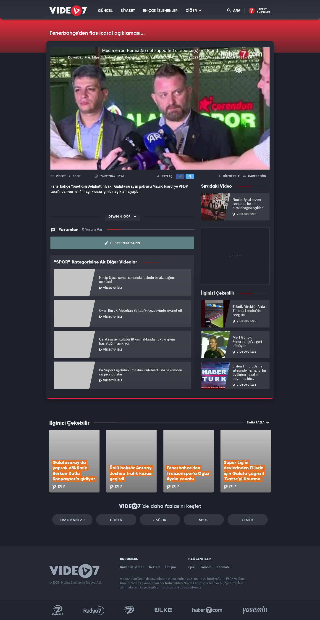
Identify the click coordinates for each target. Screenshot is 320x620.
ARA (233, 10)
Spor (204, 520)
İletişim (170, 567)
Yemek (248, 520)
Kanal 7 (57, 610)
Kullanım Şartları (132, 567)
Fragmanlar (72, 520)
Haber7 (207, 610)
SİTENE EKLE (229, 176)
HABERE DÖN (254, 176)
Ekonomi (205, 567)
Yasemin (255, 610)
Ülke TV (163, 610)
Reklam (154, 567)
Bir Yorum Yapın (122, 243)
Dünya (116, 520)
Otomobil (224, 567)
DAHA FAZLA (258, 422)
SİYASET (128, 11)
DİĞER (193, 10)
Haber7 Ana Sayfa (260, 11)
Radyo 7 (94, 610)
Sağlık (159, 520)
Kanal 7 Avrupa (129, 610)
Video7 (61, 176)
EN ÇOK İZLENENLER (160, 11)
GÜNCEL (105, 11)
